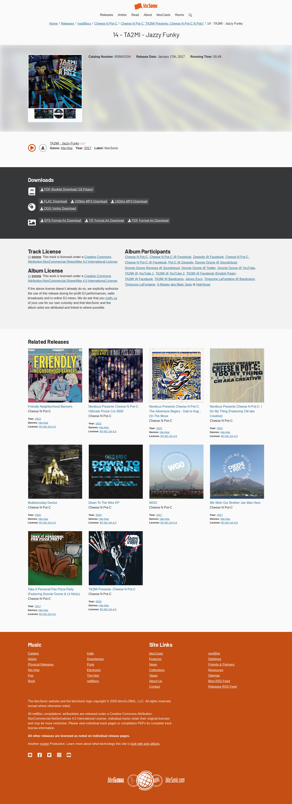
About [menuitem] (148, 15)
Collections (157, 669)
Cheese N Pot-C (136, 256)
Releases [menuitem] (106, 15)
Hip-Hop (34, 669)
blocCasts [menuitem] (163, 15)
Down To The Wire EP (104, 502)
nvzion (44, 743)
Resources (215, 669)
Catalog (33, 653)
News (153, 664)
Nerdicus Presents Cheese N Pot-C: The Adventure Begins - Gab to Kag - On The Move (175, 410)
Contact (154, 686)
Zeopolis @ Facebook (208, 256)
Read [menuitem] (135, 15)
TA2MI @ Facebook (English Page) (211, 273)
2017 (87, 148)
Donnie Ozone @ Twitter (199, 267)
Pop (30, 675)
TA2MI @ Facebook (139, 278)
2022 (99, 422)
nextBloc (214, 653)
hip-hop (67, 148)
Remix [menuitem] (179, 15)
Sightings (214, 658)
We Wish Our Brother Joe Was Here (235, 502)
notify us (111, 297)
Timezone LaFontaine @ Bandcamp (229, 278)
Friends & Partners (221, 664)
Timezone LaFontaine (140, 284)
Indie (90, 653)
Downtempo (95, 658)
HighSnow (203, 284)
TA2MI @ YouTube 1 (139, 273)
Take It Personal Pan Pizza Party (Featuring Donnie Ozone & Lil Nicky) (54, 591)
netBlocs (93, 680)
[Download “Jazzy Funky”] (43, 148)
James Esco (193, 278)
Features (155, 658)
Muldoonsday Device (42, 502)
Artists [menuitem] (122, 15)
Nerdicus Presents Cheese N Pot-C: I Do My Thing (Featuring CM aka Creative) (236, 410)
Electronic (94, 669)
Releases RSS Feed (222, 686)
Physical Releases (41, 664)
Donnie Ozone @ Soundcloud (216, 262)
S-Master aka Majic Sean (174, 284)
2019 (99, 514)
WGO (153, 502)
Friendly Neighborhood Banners (50, 406)
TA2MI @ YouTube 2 (170, 273)
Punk (90, 664)
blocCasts (156, 653)
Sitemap (214, 675)
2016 (99, 601)
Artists (32, 658)
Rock (31, 680)
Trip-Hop (93, 675)
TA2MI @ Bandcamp (169, 278)
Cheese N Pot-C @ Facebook (170, 256)
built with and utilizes (145, 743)
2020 (38, 514)
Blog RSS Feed (219, 680)
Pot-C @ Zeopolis (180, 262)
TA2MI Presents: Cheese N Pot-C (112, 589)
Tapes (153, 675)
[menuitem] (190, 15)
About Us (155, 680)
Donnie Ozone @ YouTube (236, 267)
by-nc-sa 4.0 (47, 426)
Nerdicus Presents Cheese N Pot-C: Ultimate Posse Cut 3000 (114, 408)
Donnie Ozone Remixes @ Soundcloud (152, 267)
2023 (38, 418)
